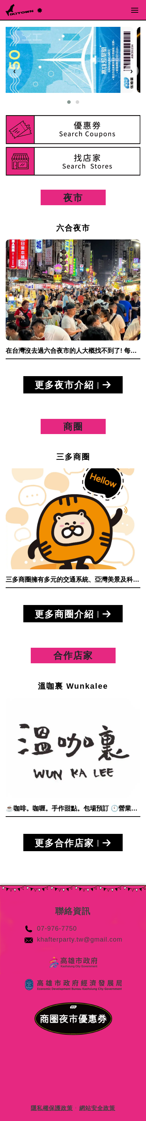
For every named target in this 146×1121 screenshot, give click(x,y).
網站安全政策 (97, 1108)
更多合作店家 (73, 843)
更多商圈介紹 (73, 615)
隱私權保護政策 (52, 1108)
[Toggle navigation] (135, 10)
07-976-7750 (57, 928)
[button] (69, 102)
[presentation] (14, 71)
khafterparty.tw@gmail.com (79, 939)
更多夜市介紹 (73, 386)
